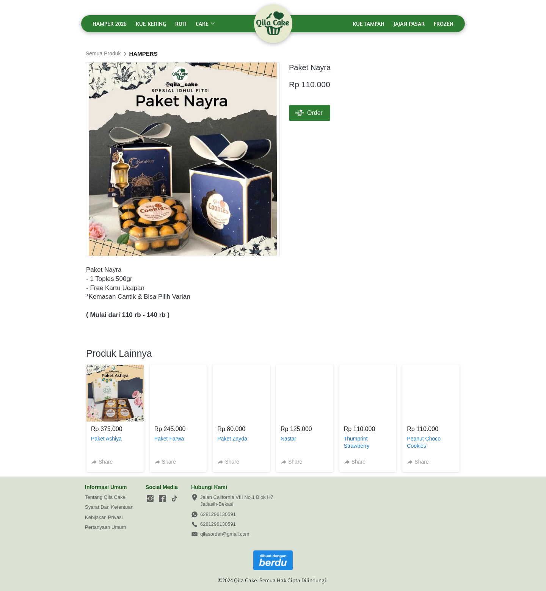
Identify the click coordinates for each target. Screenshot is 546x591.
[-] (150, 499)
